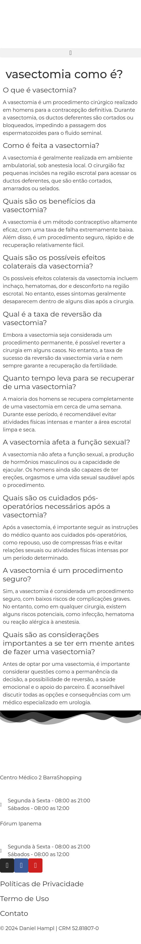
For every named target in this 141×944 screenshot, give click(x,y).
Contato (14, 913)
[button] (70, 52)
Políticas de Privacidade (42, 883)
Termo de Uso (24, 898)
